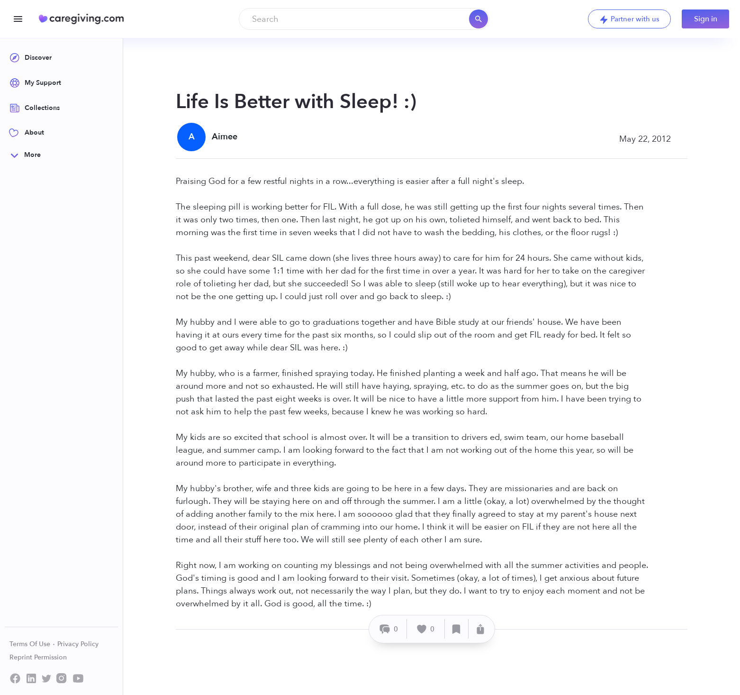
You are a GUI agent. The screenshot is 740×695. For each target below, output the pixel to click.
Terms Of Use (32, 644)
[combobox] (364, 19)
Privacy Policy (78, 644)
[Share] (480, 629)
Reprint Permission (38, 657)
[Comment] (389, 629)
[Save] (457, 629)
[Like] (426, 629)
